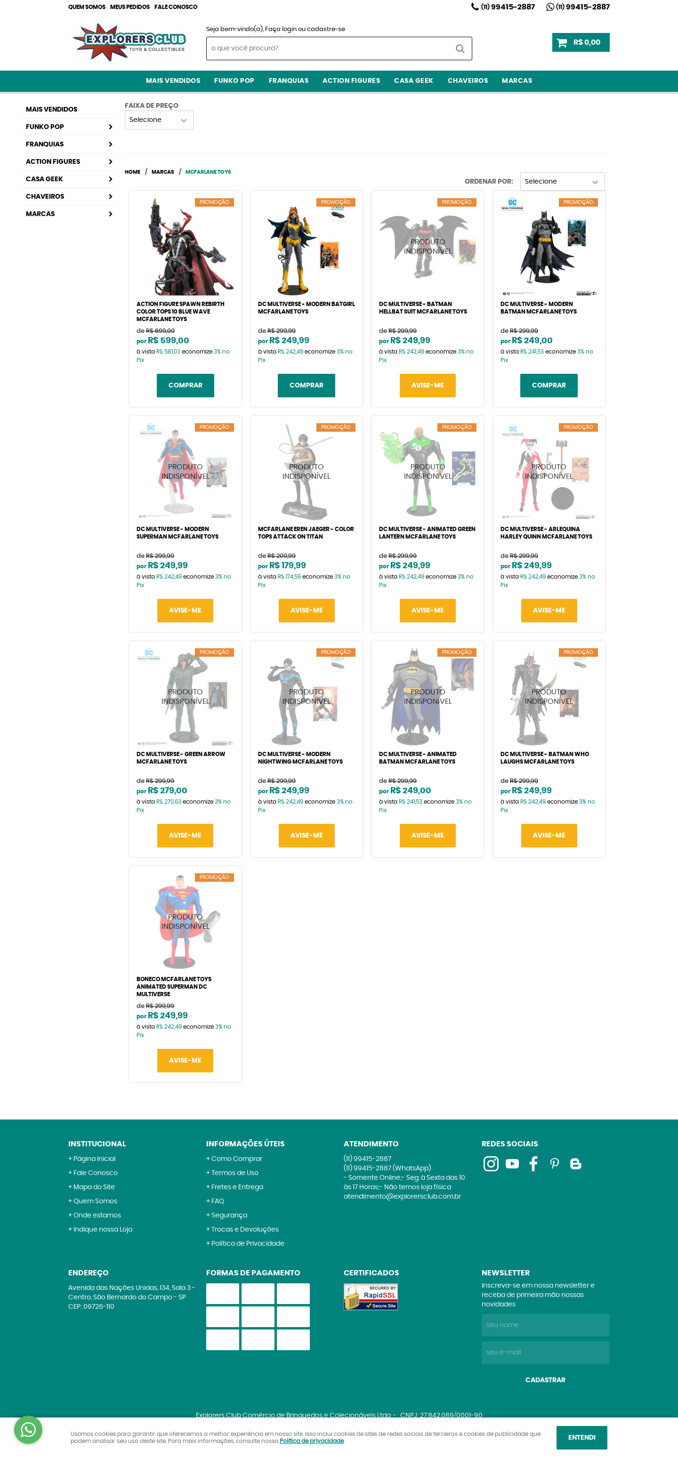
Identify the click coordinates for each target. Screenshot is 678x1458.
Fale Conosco (175, 7)
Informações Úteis (245, 1144)
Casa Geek (414, 81)
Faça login (281, 29)
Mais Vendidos (173, 81)
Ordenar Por (488, 181)
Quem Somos (86, 7)
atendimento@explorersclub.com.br (402, 1196)
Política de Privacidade (247, 1244)
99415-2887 (508, 7)
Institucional (97, 1144)
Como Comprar (236, 1159)
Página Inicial (94, 1159)
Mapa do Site (94, 1187)
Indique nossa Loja (102, 1229)
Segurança (229, 1215)
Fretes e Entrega (237, 1187)
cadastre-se (326, 29)
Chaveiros (468, 81)
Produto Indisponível (427, 247)
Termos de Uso (234, 1173)
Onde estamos (97, 1215)
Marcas (517, 81)
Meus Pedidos (130, 7)
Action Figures (351, 81)
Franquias (289, 81)
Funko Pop (234, 81)
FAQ (217, 1201)
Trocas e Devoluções (245, 1229)
